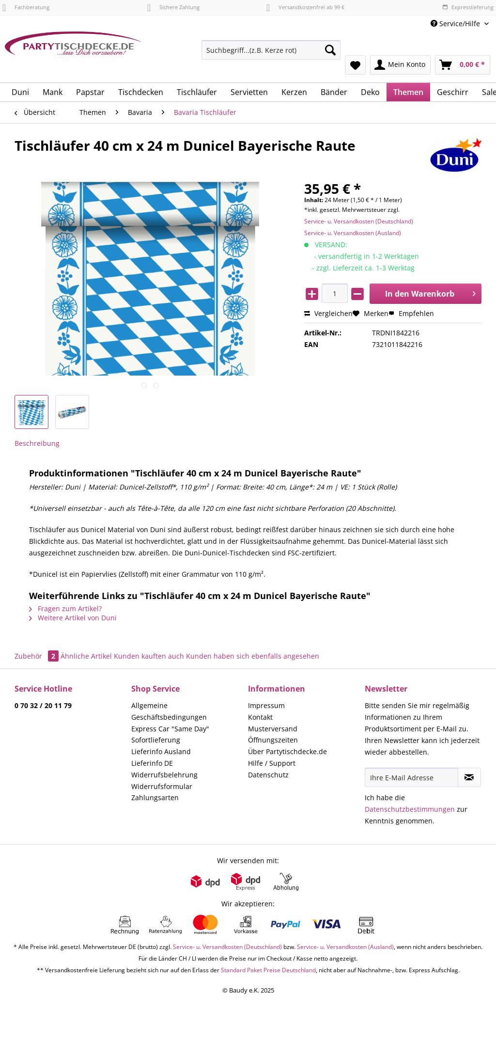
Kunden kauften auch (149, 656)
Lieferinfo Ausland (161, 751)
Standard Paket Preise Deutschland (268, 970)
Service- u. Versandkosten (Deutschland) (358, 221)
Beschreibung (37, 443)
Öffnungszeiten (273, 739)
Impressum (266, 705)
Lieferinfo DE (152, 763)
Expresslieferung (468, 7)
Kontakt (260, 717)
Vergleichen (328, 313)
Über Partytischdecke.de (287, 751)
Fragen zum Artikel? (65, 608)
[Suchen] (330, 50)
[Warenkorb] (462, 65)
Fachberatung (25, 7)
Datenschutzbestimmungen (410, 809)
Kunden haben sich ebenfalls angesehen (252, 656)
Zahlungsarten (155, 797)
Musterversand (272, 728)
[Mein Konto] (400, 65)
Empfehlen (411, 313)
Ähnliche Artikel (86, 656)
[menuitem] (271, 54)
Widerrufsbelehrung (164, 774)
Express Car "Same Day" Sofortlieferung (170, 734)
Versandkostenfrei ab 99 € (305, 7)
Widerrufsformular (161, 786)
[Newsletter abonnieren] (469, 777)
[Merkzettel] (355, 65)
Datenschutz (268, 774)
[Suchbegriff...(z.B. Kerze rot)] (271, 50)
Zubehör (38, 656)
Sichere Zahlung (173, 7)
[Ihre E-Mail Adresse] (411, 777)
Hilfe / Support (271, 763)
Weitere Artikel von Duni (73, 617)
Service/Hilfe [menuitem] (456, 23)
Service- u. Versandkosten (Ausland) (352, 233)
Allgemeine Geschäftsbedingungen (169, 711)
